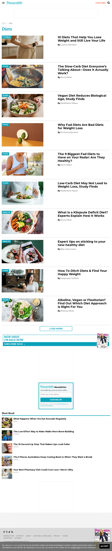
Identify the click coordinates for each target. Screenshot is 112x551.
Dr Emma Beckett (69, 132)
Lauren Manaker (69, 45)
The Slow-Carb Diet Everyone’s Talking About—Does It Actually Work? (83, 70)
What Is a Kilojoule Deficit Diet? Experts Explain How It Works (83, 214)
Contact (20, 536)
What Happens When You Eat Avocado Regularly (39, 419)
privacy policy (61, 404)
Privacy (57, 536)
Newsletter (8, 536)
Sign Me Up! (56, 400)
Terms (65, 536)
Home (4, 23)
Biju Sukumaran (68, 249)
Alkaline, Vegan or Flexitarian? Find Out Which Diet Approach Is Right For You (82, 303)
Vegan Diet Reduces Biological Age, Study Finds (82, 97)
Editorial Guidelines (42, 536)
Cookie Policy (76, 547)
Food (5, 66)
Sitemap (18, 538)
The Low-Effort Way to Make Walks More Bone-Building (43, 431)
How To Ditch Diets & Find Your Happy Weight (82, 272)
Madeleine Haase (69, 103)
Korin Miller (66, 77)
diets (10, 23)
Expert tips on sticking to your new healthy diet (81, 243)
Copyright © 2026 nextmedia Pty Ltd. (16, 541)
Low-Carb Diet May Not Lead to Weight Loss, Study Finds (82, 184)
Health (6, 212)
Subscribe (101, 3)
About (28, 536)
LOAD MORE (56, 328)
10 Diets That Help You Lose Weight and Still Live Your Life (81, 38)
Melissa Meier (67, 311)
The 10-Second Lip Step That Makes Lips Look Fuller (41, 444)
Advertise (7, 538)
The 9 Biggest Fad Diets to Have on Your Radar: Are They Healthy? (81, 157)
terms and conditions (46, 405)
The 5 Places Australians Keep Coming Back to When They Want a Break (52, 457)
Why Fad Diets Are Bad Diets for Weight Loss (81, 126)
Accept (105, 546)
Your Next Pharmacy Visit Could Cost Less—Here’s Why (43, 470)
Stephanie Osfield (70, 278)
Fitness (7, 37)
